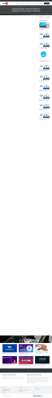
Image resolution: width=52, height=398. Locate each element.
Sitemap (4, 392)
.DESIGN (39, 381)
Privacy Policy (4, 391)
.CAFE (43, 380)
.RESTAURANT (35, 380)
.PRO (27, 380)
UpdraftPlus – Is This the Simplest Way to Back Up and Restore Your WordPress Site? (42, 352)
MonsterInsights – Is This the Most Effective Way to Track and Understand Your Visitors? (25, 353)
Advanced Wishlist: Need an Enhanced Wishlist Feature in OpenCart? (44, 119)
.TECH (44, 381)
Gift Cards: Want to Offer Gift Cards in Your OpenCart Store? (44, 38)
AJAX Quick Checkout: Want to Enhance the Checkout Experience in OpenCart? (44, 61)
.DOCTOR (40, 380)
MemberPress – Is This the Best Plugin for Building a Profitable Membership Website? (9, 353)
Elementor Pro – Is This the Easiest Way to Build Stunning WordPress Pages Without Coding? (25, 365)
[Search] (44, 17)
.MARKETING (28, 382)
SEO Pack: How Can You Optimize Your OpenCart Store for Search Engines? (44, 100)
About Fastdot (21, 391)
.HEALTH (46, 380)
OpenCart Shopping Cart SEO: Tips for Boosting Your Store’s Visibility (44, 29)
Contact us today (37, 389)
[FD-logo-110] (5, 3)
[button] (18, 3)
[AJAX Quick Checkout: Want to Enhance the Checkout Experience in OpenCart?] (44, 55)
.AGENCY (34, 381)
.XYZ (34, 382)
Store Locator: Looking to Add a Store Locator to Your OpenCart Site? (44, 80)
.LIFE (31, 380)
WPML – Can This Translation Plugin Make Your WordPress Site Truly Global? (8, 364)
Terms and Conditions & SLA (6, 389)
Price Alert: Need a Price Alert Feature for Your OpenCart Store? (44, 109)
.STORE (47, 381)
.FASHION (28, 381)
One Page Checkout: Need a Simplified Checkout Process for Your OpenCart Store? (44, 71)
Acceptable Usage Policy (6, 390)
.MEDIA (31, 381)
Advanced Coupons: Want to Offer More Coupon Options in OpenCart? (44, 48)
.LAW (36, 381)
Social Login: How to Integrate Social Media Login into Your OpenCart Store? (44, 90)
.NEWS (42, 381)
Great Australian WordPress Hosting (24, 390)
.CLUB (30, 380)
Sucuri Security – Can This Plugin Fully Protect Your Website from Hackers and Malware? (41, 364)
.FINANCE (32, 382)
